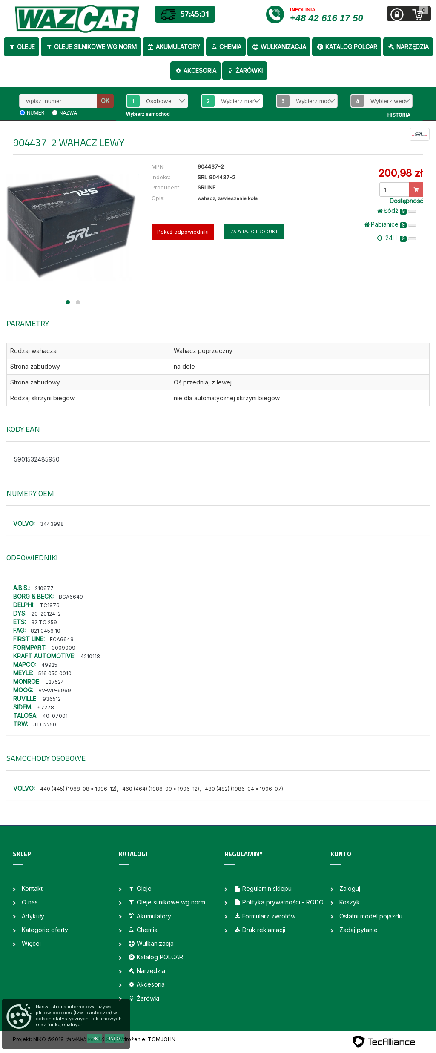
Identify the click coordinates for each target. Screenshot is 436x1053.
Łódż (396, 211)
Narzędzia (408, 46)
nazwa (68, 113)
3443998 (52, 524)
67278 (45, 707)
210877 (44, 588)
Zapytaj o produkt (254, 231)
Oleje (21, 46)
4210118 (90, 656)
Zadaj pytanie (358, 929)
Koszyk (349, 902)
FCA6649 (62, 639)
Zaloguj (349, 888)
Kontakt (32, 888)
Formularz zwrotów (264, 916)
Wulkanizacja (279, 46)
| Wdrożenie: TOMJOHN (145, 1039)
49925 (49, 665)
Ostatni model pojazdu (370, 916)
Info (114, 1038)
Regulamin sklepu (262, 888)
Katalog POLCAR (346, 46)
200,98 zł (400, 173)
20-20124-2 (46, 614)
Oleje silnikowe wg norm (91, 46)
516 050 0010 (55, 673)
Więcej (31, 943)
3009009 (63, 648)
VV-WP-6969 (54, 690)
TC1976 (50, 605)
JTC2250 (44, 724)
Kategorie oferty (45, 929)
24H (396, 238)
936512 (52, 699)
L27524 (55, 682)
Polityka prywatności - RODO (278, 902)
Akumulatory (173, 46)
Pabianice (390, 224)
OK (105, 100)
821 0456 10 (45, 631)
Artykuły (33, 916)
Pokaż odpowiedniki (183, 232)
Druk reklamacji (259, 929)
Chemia (225, 46)
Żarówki (245, 70)
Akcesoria (195, 70)
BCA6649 (71, 597)
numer (35, 113)
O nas (30, 902)
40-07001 (55, 716)
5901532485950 (37, 459)
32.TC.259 (44, 622)
